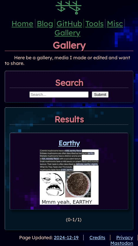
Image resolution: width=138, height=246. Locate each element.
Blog (45, 23)
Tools (94, 23)
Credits (97, 237)
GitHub (69, 23)
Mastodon (121, 243)
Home (22, 23)
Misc (115, 23)
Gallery (67, 32)
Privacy (124, 237)
